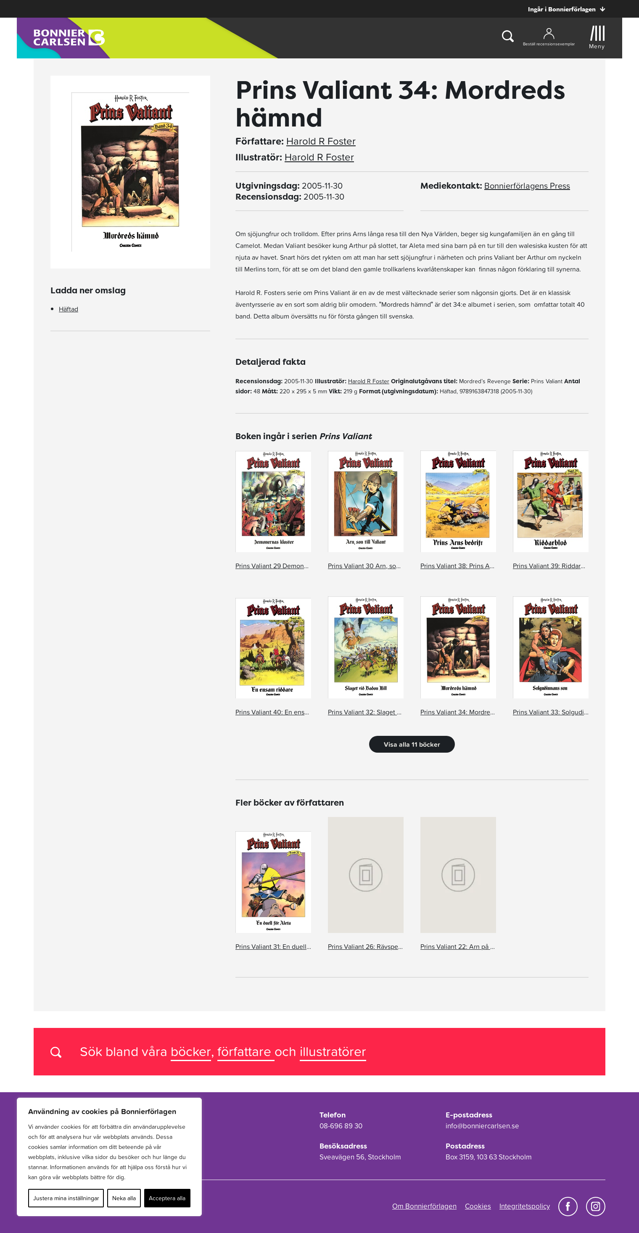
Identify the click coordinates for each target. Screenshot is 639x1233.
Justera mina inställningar (66, 1198)
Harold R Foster (321, 141)
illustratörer (333, 1051)
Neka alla (124, 1198)
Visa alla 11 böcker (412, 744)
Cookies (478, 1206)
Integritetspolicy (524, 1206)
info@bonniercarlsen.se (482, 1125)
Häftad (68, 309)
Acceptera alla (167, 1198)
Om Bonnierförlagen (424, 1206)
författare (246, 1051)
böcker (191, 1051)
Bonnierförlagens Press (527, 185)
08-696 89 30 (341, 1125)
